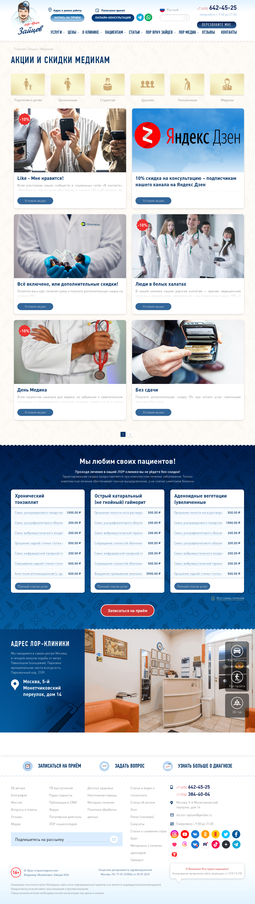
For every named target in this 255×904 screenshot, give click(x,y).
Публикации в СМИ (63, 802)
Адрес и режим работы (67, 10)
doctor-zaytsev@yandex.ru (194, 815)
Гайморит (137, 860)
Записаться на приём (127, 635)
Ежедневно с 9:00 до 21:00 (194, 824)
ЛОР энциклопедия (63, 824)
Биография (19, 795)
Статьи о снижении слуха (148, 831)
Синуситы (137, 824)
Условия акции (35, 209)
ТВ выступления (61, 788)
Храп (133, 838)
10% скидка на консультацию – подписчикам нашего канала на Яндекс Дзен (185, 182)
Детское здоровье (100, 788)
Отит (133, 810)
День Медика (32, 406)
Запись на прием (67, 18)
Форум (53, 810)
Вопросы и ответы (24, 810)
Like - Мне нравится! (40, 179)
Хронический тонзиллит (29, 523)
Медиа (15, 824)
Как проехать (237, 678)
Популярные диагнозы (65, 817)
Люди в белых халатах (160, 292)
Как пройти (237, 704)
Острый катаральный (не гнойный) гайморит (120, 523)
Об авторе (18, 788)
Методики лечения (100, 802)
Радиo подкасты (60, 795)
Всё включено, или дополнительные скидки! (67, 292)
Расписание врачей (113, 10)
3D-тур (237, 730)
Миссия (16, 802)
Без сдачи (146, 406)
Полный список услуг (33, 611)
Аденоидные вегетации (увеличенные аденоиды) (200, 526)
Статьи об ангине (142, 802)
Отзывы (16, 817)
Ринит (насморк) (142, 817)
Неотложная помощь (102, 795)
